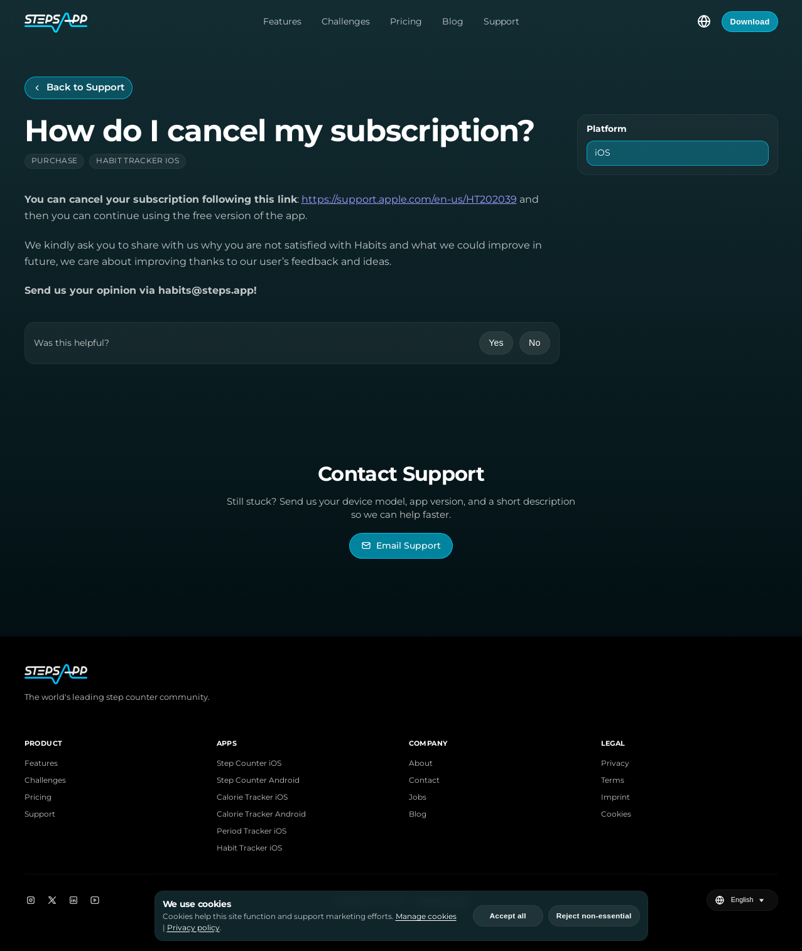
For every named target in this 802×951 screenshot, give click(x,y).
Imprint (615, 797)
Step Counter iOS (249, 763)
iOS (602, 152)
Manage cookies (426, 916)
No (535, 343)
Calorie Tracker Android (261, 814)
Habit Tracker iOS (249, 847)
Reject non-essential (594, 915)
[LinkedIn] (73, 900)
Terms (612, 780)
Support (501, 21)
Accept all (508, 915)
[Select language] (704, 21)
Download (749, 21)
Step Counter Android (258, 780)
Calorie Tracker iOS (252, 797)
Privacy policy (193, 927)
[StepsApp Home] (55, 21)
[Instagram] (30, 900)
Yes (496, 343)
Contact (424, 780)
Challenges (346, 21)
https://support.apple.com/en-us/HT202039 (409, 199)
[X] (52, 900)
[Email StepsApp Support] (401, 546)
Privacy (615, 763)
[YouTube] (95, 900)
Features (282, 21)
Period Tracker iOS (251, 830)
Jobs (417, 797)
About (421, 763)
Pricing (406, 21)
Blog (452, 21)
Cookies (616, 814)
